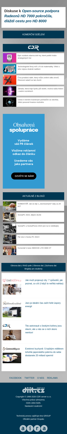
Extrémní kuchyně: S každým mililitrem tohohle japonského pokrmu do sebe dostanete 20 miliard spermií (44, 352)
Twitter (29, 378)
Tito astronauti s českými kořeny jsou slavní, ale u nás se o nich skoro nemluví (43, 329)
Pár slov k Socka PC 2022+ (29, 237)
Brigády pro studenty (33, 269)
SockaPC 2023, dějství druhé (29, 215)
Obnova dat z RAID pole (21, 265)
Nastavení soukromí (33, 406)
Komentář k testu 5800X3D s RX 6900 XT (34, 248)
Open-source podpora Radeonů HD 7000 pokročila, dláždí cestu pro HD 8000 (31, 16)
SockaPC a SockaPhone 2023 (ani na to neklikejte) (38, 226)
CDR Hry (33, 48)
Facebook (15, 378)
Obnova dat (38, 265)
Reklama (52, 378)
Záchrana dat (50, 265)
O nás (40, 378)
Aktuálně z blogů (33, 196)
